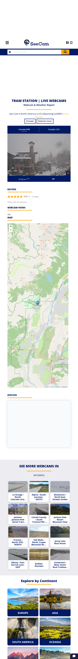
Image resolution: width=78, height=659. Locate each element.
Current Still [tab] (24, 129)
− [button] (11, 230)
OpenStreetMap (55, 387)
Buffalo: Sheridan (39, 565)
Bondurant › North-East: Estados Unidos (59, 497)
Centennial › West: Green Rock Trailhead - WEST (60, 564)
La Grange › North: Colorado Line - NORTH (18, 497)
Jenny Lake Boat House (60, 542)
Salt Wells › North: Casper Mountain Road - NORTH (39, 542)
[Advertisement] (39, 18)
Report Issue (45, 121)
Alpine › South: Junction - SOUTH (39, 497)
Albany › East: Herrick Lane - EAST (18, 564)
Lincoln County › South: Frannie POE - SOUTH (39, 519)
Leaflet (46, 387)
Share (30, 121)
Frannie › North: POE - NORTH (18, 542)
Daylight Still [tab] (53, 129)
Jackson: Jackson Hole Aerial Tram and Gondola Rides (18, 519)
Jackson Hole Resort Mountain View (60, 519)
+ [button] (11, 226)
